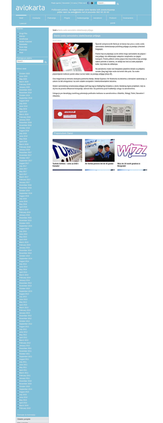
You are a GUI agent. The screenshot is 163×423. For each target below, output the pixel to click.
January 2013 (24, 313)
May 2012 (23, 335)
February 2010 (25, 408)
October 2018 (24, 128)
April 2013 (23, 305)
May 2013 (23, 302)
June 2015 (23, 234)
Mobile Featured (25, 42)
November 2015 (25, 221)
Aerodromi (97, 18)
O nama (74, 3)
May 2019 (23, 109)
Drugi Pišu (23, 34)
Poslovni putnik (112, 18)
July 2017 (23, 166)
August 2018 (24, 131)
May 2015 (23, 237)
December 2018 (25, 123)
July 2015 (23, 231)
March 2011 (23, 373)
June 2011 (23, 365)
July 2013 (23, 297)
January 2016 (24, 215)
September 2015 (25, 226)
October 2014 (24, 256)
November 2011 (25, 351)
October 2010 (24, 386)
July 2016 (23, 199)
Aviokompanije (82, 18)
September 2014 (25, 259)
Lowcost (23, 23)
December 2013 (25, 283)
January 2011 (24, 378)
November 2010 (25, 384)
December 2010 (25, 381)
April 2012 (23, 338)
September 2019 (25, 98)
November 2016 (25, 188)
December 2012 (25, 316)
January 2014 (24, 280)
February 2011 (25, 376)
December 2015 (25, 218)
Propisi (67, 18)
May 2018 (23, 139)
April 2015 (23, 240)
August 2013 (24, 294)
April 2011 (23, 370)
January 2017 (24, 182)
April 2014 (23, 272)
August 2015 (24, 229)
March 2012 (23, 340)
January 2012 (24, 346)
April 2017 (23, 174)
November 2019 (25, 93)
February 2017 (25, 180)
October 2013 (24, 289)
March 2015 (23, 242)
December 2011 (25, 348)
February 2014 (25, 278)
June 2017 (23, 169)
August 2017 (24, 163)
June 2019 (23, 106)
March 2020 (23, 82)
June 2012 (23, 332)
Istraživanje (23, 39)
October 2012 (24, 321)
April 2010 (23, 403)
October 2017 (24, 158)
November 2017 (25, 155)
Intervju (22, 36)
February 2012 (25, 343)
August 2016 (24, 196)
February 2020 (25, 84)
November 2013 (25, 286)
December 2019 (25, 90)
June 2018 (23, 136)
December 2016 (25, 185)
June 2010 (23, 397)
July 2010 (23, 395)
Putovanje (52, 18)
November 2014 (25, 253)
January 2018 (24, 150)
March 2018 (23, 144)
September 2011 (25, 357)
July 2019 (23, 104)
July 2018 (23, 133)
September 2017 (25, 161)
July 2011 (23, 362)
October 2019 (24, 95)
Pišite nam (82, 3)
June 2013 (23, 299)
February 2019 (25, 117)
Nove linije (23, 47)
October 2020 (24, 74)
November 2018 (25, 125)
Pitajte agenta (56, 3)
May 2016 (23, 204)
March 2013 (23, 308)
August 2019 (24, 101)
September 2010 (25, 389)
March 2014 (23, 275)
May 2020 (23, 79)
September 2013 (25, 291)
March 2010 (23, 406)
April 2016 (23, 207)
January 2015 (24, 248)
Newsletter (66, 3)
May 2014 (23, 269)
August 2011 (24, 359)
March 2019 (23, 114)
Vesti (21, 18)
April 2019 (23, 112)
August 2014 (24, 261)
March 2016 (23, 210)
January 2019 (24, 120)
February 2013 (25, 310)
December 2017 (25, 153)
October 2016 (24, 191)
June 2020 (23, 76)
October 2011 (24, 354)
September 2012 (25, 324)
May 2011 (23, 367)
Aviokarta (36, 18)
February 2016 (25, 212)
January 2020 (24, 87)
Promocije (23, 50)
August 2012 (24, 327)
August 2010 (24, 392)
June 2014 (23, 267)
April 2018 (23, 142)
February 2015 (25, 245)
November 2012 (25, 318)
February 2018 (25, 147)
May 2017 (23, 172)
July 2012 (23, 329)
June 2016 (23, 201)
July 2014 (23, 264)
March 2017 (23, 177)
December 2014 (25, 250)
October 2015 (24, 223)
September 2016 (25, 193)
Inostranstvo (128, 18)
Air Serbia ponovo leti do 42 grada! (99, 164)
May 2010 (23, 400)
